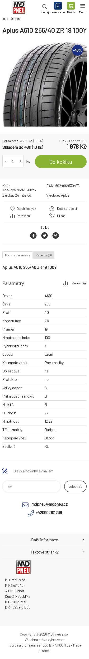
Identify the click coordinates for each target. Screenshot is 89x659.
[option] (44, 84)
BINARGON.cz (59, 645)
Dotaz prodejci (67, 208)
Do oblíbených (26, 208)
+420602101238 (49, 512)
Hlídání (61, 216)
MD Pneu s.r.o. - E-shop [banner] (18, 8)
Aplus (65, 195)
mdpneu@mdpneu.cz (49, 504)
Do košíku (60, 161)
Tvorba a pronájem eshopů (28, 645)
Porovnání (24, 216)
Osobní (15, 19)
